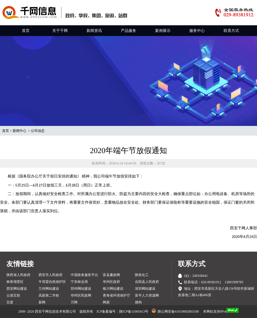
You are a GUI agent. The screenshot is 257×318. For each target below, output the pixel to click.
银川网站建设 (113, 288)
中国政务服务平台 (84, 275)
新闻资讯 (94, 30)
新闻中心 (19, 131)
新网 (42, 302)
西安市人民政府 (51, 275)
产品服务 (128, 30)
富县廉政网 (111, 275)
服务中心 (197, 30)
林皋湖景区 (15, 282)
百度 (9, 302)
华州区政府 (111, 282)
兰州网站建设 (49, 288)
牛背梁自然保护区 (52, 282)
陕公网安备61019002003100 (178, 311)
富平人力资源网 (147, 295)
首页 (26, 30)
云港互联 (13, 295)
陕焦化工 (142, 275)
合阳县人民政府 (147, 282)
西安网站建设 (16, 288)
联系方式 (231, 30)
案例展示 (162, 30)
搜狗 (138, 302)
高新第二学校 (49, 295)
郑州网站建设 (81, 288)
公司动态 (38, 131)
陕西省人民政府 (18, 275)
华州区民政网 (81, 295)
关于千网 (60, 30)
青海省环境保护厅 (116, 295)
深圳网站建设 (145, 288)
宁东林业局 (79, 282)
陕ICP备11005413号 (133, 311)
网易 (106, 302)
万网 (74, 302)
